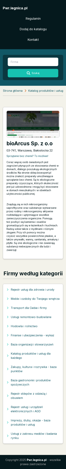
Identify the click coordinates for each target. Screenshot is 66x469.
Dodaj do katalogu (33, 29)
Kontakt (33, 39)
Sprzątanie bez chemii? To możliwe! (27, 155)
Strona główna (13, 90)
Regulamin (33, 18)
